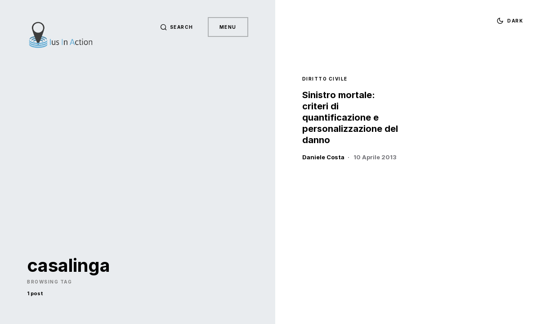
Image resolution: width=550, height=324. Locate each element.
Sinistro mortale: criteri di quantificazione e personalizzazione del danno (350, 117)
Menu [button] (228, 27)
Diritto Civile (325, 78)
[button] (176, 27)
